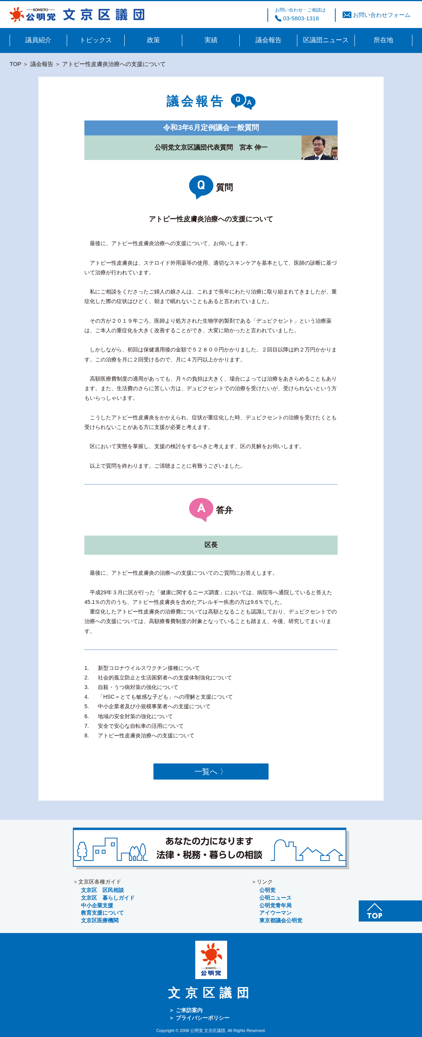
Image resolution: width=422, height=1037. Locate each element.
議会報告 (41, 64)
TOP (15, 64)
